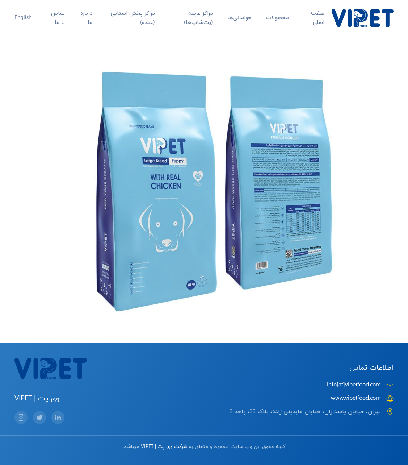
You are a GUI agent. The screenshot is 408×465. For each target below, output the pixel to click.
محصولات (277, 18)
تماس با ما (58, 18)
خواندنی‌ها (239, 18)
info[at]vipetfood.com (354, 385)
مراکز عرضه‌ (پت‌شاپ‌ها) (198, 18)
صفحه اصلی (317, 18)
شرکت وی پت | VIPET (164, 446)
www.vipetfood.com (356, 398)
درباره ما (86, 18)
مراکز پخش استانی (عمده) (133, 18)
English (22, 18)
